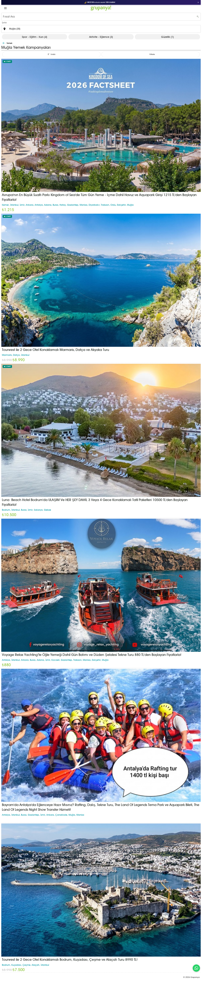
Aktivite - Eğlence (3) (101, 36)
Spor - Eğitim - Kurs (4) (34, 36)
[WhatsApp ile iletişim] (196, 968)
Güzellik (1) (167, 36)
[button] (5, 8)
